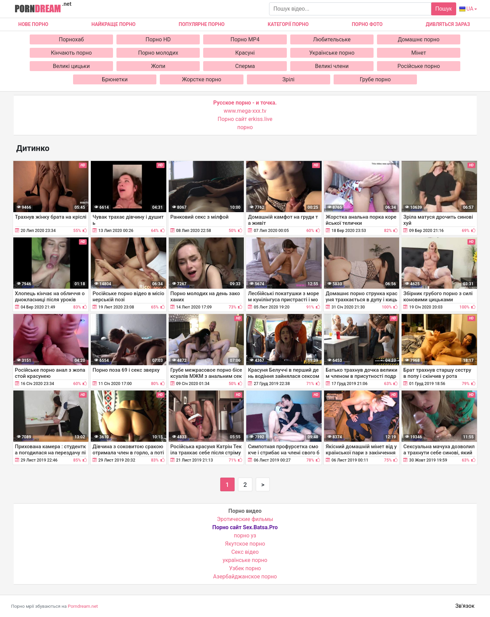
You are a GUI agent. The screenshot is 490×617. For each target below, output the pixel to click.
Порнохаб (71, 39)
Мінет (418, 53)
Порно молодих (158, 53)
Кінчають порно (71, 53)
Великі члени (332, 66)
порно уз (245, 535)
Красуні (245, 53)
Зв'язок (465, 606)
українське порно (245, 560)
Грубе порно (375, 79)
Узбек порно (245, 568)
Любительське (332, 39)
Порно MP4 (245, 39)
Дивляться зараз (448, 24)
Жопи (158, 66)
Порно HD (158, 39)
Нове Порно (33, 24)
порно (245, 127)
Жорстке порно (201, 79)
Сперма (245, 66)
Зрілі (288, 79)
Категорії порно (288, 24)
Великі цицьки (71, 66)
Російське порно (418, 66)
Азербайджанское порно (245, 576)
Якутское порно (245, 543)
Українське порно (332, 53)
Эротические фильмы (245, 519)
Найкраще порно (114, 24)
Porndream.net (83, 606)
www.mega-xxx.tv (245, 111)
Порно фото (367, 24)
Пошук (443, 9)
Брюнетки (114, 79)
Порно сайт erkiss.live (245, 119)
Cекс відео (244, 552)
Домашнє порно (418, 39)
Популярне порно (201, 24)
